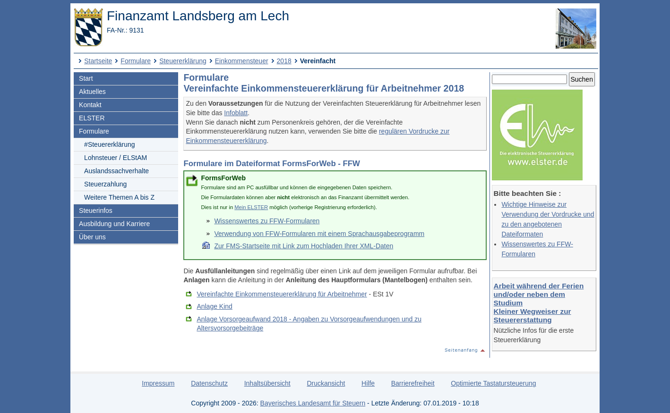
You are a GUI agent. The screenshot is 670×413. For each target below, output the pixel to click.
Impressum (158, 383)
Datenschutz (209, 383)
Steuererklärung (182, 61)
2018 (284, 61)
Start (86, 78)
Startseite (98, 61)
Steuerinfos (95, 210)
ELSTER (91, 118)
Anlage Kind (214, 306)
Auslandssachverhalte (116, 171)
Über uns (92, 237)
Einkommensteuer (241, 61)
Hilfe (368, 383)
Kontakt (90, 105)
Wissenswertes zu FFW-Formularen (266, 221)
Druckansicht (326, 383)
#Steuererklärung (109, 144)
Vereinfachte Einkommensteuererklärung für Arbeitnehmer (282, 294)
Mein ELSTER (251, 207)
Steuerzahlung (105, 184)
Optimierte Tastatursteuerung (493, 383)
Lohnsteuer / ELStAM (115, 157)
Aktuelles (92, 91)
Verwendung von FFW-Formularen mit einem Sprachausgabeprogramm (319, 233)
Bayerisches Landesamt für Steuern (313, 403)
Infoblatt (236, 113)
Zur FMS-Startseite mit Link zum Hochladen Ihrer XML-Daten (303, 246)
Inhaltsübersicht (267, 383)
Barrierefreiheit (413, 383)
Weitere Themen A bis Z (119, 197)
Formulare (135, 61)
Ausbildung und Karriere (114, 224)
